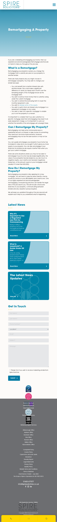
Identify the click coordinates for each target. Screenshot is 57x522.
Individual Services (28, 405)
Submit (14, 378)
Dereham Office (28, 435)
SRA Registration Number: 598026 (28, 502)
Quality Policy (28, 466)
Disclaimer (28, 457)
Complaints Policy (28, 449)
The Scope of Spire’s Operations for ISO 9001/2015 (28, 476)
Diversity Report (28, 459)
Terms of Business (29, 471)
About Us (28, 420)
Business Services (28, 403)
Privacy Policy (28, 464)
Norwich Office (28, 439)
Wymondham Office (28, 444)
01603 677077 (28, 482)
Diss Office (28, 437)
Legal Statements (29, 462)
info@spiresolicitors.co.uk (28, 484)
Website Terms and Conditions (28, 469)
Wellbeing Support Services (29, 425)
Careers (28, 417)
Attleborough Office (28, 430)
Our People (28, 410)
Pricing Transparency (28, 415)
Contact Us (28, 422)
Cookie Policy (28, 452)
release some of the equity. (28, 105)
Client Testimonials (28, 408)
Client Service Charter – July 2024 (28, 474)
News (28, 413)
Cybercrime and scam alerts (28, 454)
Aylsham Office (28, 432)
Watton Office (28, 442)
